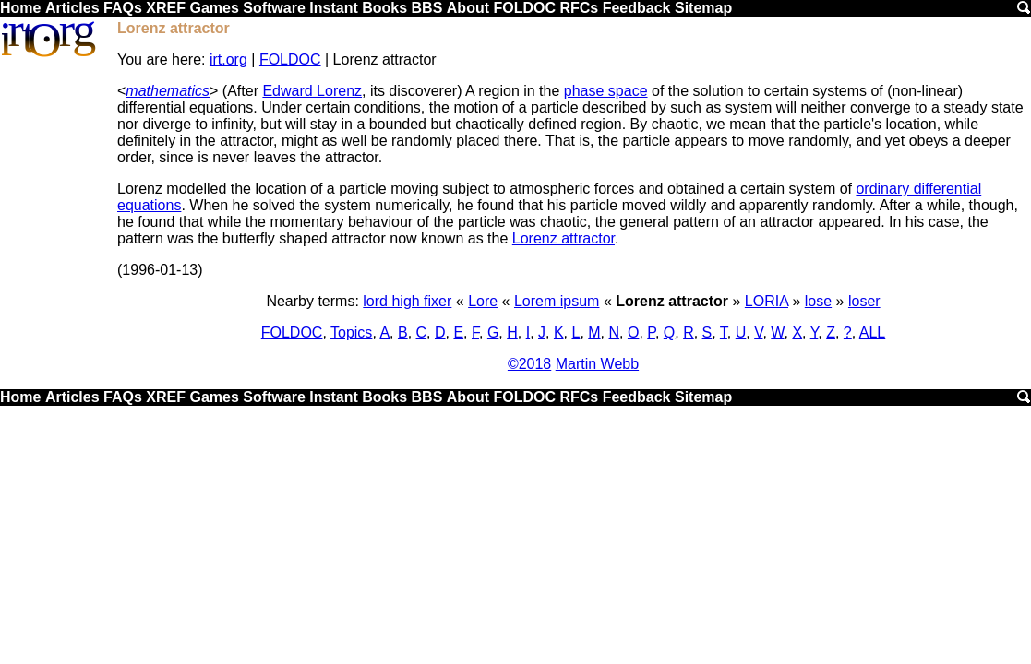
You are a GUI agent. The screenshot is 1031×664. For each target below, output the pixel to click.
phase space (606, 91)
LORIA (766, 301)
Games (213, 8)
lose (818, 301)
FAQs (122, 8)
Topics (351, 332)
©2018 (529, 364)
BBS (427, 8)
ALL (872, 332)
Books (384, 8)
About (468, 8)
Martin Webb (597, 364)
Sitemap (703, 8)
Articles (72, 8)
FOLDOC (524, 8)
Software (274, 8)
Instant (333, 8)
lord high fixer (407, 301)
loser (864, 301)
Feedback (637, 8)
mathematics (168, 91)
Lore (483, 301)
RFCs (578, 8)
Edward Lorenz (312, 91)
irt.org (228, 59)
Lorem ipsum (556, 301)
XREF (166, 8)
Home (20, 8)
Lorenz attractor (563, 238)
